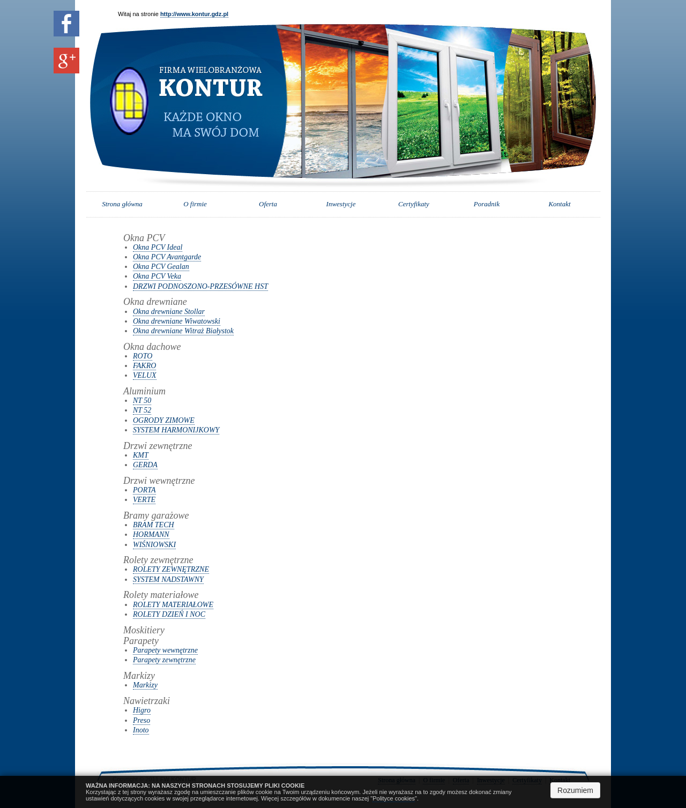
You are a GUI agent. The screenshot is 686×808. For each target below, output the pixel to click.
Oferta (268, 204)
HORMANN (151, 534)
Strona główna (122, 204)
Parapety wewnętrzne (165, 650)
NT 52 (142, 410)
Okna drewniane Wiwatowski (176, 321)
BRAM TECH (153, 525)
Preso (141, 720)
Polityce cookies (393, 798)
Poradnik (486, 204)
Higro (142, 710)
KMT (140, 455)
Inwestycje (341, 204)
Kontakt (559, 204)
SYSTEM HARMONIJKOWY (176, 430)
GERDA (145, 465)
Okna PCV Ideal (157, 247)
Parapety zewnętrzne (164, 660)
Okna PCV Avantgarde (167, 257)
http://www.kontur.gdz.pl (194, 14)
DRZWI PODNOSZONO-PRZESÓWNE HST (200, 286)
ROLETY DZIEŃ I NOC (169, 614)
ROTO (142, 356)
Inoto (141, 730)
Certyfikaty (413, 204)
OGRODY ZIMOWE (164, 420)
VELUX (144, 375)
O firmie (195, 204)
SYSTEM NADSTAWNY (168, 579)
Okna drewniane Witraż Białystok (183, 331)
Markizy (145, 685)
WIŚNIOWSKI (154, 545)
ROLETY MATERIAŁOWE (173, 605)
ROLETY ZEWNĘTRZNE (171, 569)
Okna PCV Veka (157, 276)
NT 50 (142, 400)
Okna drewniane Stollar (169, 312)
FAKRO (144, 366)
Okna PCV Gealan (161, 267)
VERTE (144, 500)
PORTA (144, 490)
